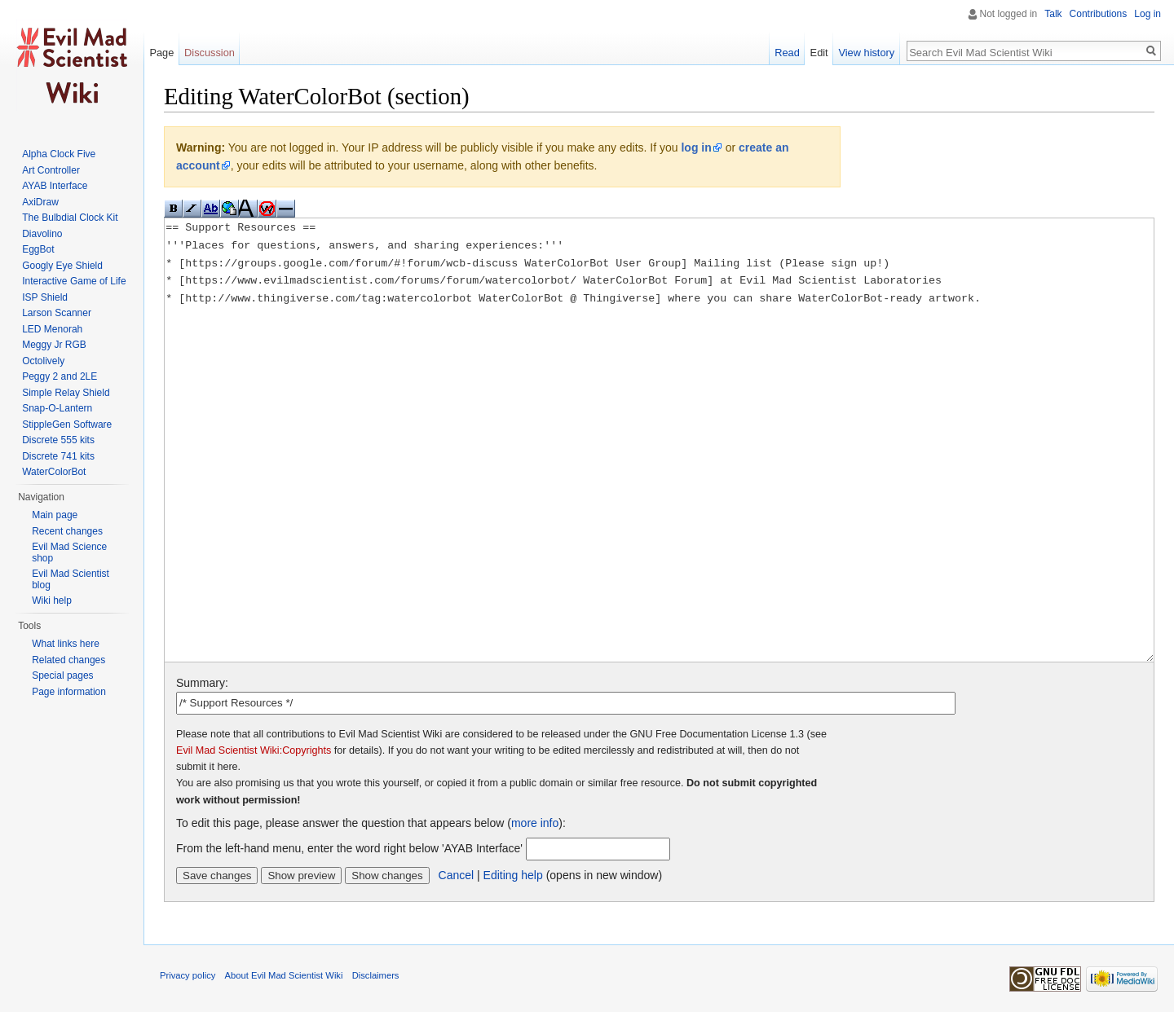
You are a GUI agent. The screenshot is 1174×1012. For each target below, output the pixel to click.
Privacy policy (187, 975)
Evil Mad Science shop (69, 552)
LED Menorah (52, 329)
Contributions (1099, 14)
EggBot (38, 249)
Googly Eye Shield (62, 265)
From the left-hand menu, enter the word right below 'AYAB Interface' (349, 848)
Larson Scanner (56, 313)
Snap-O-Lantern (57, 408)
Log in (1147, 14)
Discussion (209, 52)
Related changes (68, 660)
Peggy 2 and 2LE (59, 376)
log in (696, 147)
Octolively (43, 361)
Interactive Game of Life (74, 281)
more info (534, 822)
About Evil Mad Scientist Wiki (284, 975)
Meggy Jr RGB (54, 344)
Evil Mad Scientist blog (70, 579)
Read (787, 52)
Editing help (513, 875)
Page (161, 52)
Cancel (456, 875)
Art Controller (51, 170)
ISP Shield (45, 297)
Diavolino (42, 234)
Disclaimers (375, 975)
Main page (54, 515)
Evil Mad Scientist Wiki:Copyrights (253, 750)
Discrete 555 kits (58, 440)
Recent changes (67, 531)
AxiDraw (40, 202)
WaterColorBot (54, 471)
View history (866, 52)
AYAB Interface (54, 185)
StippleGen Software (67, 424)
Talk (1052, 14)
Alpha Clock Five (58, 154)
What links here (65, 643)
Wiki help (52, 600)
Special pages (62, 675)
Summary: (202, 682)
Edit (819, 52)
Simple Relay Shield (65, 392)
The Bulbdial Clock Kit (69, 217)
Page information (69, 691)
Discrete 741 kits (58, 456)
